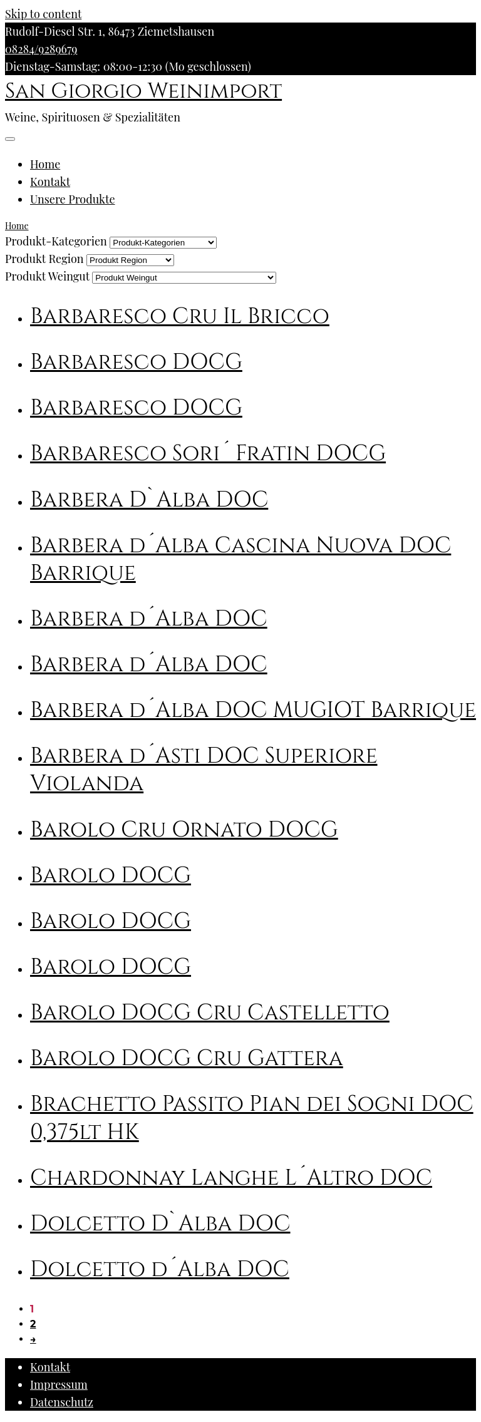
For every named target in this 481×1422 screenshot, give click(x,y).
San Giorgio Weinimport (143, 91)
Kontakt (50, 181)
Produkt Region (44, 258)
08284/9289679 (41, 48)
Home (45, 164)
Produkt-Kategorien (56, 241)
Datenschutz (61, 1401)
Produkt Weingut (47, 276)
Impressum (59, 1384)
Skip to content (43, 13)
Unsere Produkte (72, 199)
